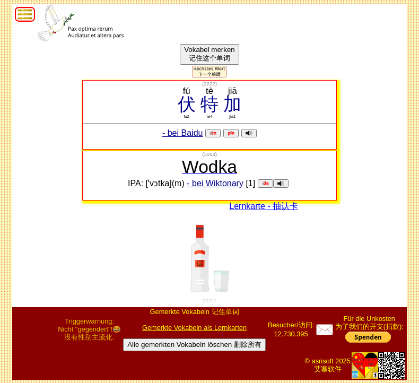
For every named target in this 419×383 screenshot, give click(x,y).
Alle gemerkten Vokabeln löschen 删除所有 (194, 345)
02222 (209, 300)
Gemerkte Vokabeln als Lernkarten (194, 328)
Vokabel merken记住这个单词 (209, 54)
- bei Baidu (182, 132)
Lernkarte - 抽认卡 (263, 206)
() (209, 83)
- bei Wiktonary (215, 183)
